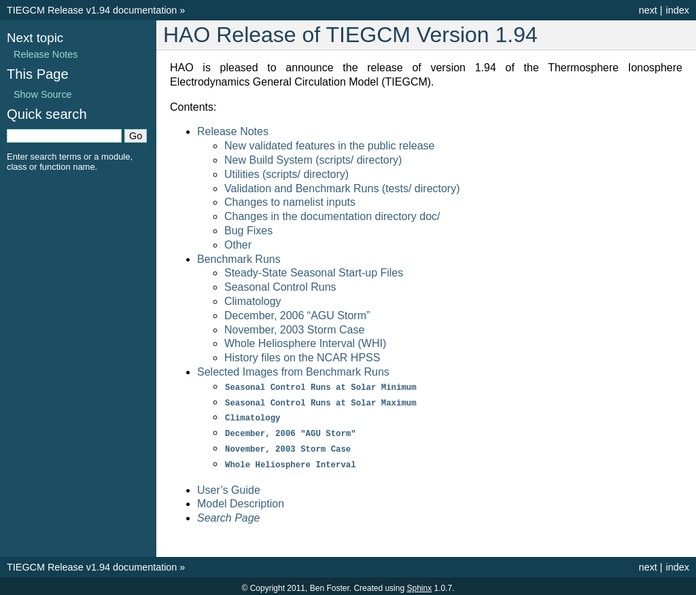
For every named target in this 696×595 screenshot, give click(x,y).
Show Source (43, 94)
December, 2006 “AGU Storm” (297, 315)
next (648, 10)
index (677, 10)
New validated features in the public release (329, 145)
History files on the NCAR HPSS (302, 357)
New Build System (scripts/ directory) (313, 160)
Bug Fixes (248, 230)
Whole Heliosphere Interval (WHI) (305, 343)
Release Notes (232, 131)
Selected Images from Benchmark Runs (293, 372)
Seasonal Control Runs (280, 287)
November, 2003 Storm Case (294, 330)
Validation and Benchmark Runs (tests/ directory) (342, 188)
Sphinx (419, 584)
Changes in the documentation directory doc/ (332, 216)
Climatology (252, 301)
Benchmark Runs (239, 259)
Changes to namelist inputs (289, 202)
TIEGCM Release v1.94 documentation (92, 10)
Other (237, 245)
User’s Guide (228, 486)
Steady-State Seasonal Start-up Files (313, 272)
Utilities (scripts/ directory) (286, 174)
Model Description (240, 499)
